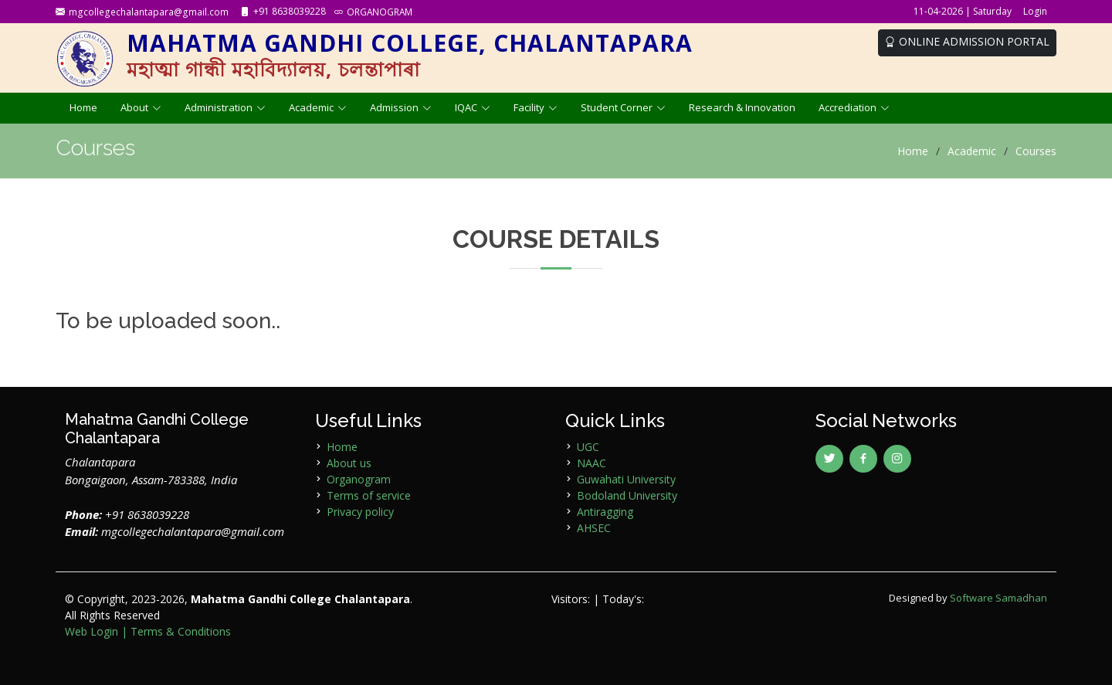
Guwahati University (626, 479)
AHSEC (594, 528)
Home (83, 107)
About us (349, 463)
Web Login (91, 631)
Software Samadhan (998, 598)
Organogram (359, 479)
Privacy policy (360, 511)
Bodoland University (627, 495)
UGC (588, 446)
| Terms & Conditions (176, 631)
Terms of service (369, 495)
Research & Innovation (742, 107)
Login (1035, 11)
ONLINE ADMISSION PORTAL (967, 41)
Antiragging (605, 511)
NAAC (591, 463)
